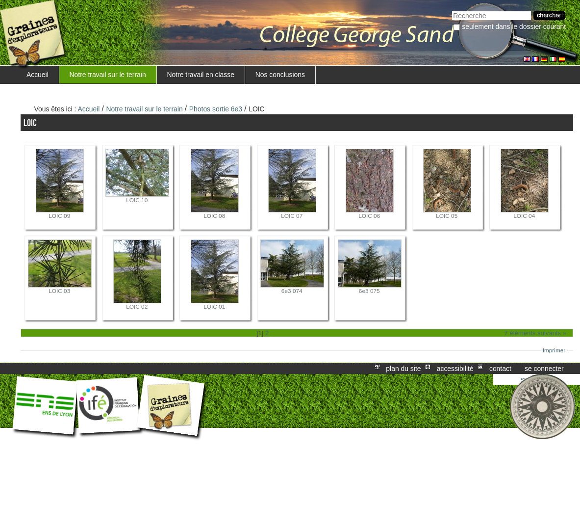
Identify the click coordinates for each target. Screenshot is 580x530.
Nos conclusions (280, 75)
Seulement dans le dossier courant (514, 26)
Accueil (37, 75)
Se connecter (544, 368)
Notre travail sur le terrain (108, 75)
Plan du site (403, 368)
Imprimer (554, 350)
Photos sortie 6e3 (215, 109)
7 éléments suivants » (535, 333)
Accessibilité (455, 368)
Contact (500, 368)
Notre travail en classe (200, 75)
